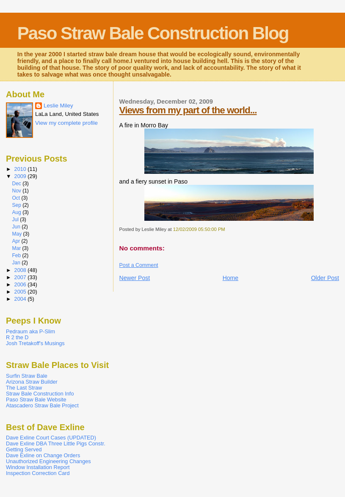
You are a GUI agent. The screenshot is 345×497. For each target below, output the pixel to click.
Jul (16, 219)
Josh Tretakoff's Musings (35, 343)
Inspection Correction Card (38, 473)
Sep (17, 205)
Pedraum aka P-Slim (30, 332)
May (17, 234)
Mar (17, 248)
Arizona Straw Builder (32, 382)
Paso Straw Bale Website (36, 400)
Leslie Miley (58, 105)
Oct (16, 198)
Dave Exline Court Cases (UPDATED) (51, 438)
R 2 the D (17, 337)
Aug (17, 212)
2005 (21, 292)
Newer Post (134, 278)
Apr (16, 241)
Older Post (325, 278)
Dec (17, 184)
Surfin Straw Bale (26, 376)
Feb (17, 255)
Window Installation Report (38, 467)
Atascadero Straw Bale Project (42, 406)
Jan (17, 263)
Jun (17, 227)
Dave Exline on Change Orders (43, 456)
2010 (21, 169)
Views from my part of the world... (188, 110)
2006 (21, 285)
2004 (21, 299)
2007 (21, 277)
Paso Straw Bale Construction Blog (153, 33)
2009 (21, 176)
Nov (17, 191)
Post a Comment (138, 265)
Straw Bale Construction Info (40, 394)
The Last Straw (24, 388)
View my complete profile (66, 123)
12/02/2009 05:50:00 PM (199, 229)
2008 (21, 270)
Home (230, 278)
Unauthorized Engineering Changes (48, 461)
